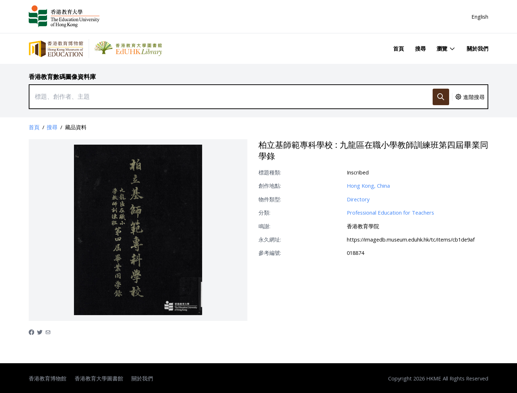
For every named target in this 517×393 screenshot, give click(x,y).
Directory (358, 199)
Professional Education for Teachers (390, 212)
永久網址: (269, 239)
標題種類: (269, 172)
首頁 (398, 48)
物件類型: (269, 199)
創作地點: (269, 185)
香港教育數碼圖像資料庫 (62, 76)
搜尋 (420, 48)
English (479, 16)
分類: (264, 212)
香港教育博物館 (47, 378)
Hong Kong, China (368, 185)
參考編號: (269, 252)
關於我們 (477, 48)
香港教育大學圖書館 (99, 378)
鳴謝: (264, 226)
